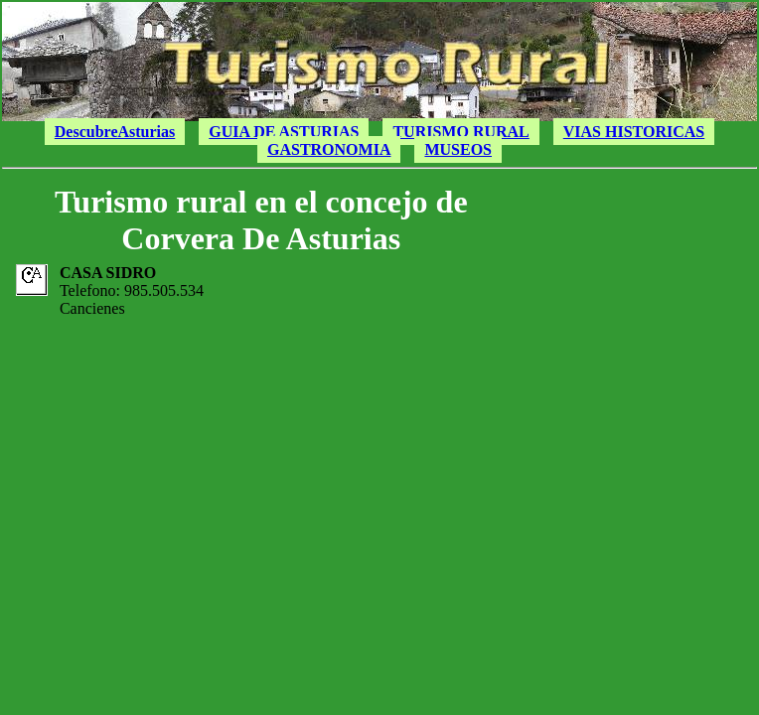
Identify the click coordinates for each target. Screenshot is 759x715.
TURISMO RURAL (460, 131)
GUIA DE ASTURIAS (284, 131)
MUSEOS (458, 149)
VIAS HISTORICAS (633, 131)
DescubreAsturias (115, 131)
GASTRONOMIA (328, 149)
